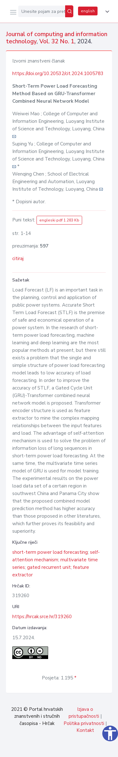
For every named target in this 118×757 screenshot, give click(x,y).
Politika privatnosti (84, 723)
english (88, 11)
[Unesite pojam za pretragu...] (41, 11)
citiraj (18, 258)
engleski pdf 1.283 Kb (59, 220)
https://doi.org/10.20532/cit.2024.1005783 (58, 73)
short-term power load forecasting (50, 552)
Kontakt (85, 730)
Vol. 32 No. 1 (56, 41)
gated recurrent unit (49, 567)
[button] (106, 11)
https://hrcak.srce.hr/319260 (42, 616)
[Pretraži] (69, 11)
